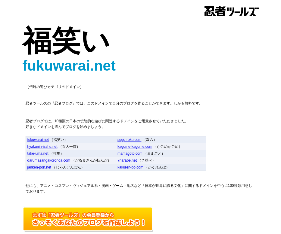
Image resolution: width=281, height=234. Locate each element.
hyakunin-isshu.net (42, 146)
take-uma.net (37, 153)
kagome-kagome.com (134, 146)
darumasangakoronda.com (48, 160)
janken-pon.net (39, 167)
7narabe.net (127, 160)
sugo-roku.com (129, 140)
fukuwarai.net (38, 140)
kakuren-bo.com (130, 167)
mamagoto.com (129, 153)
